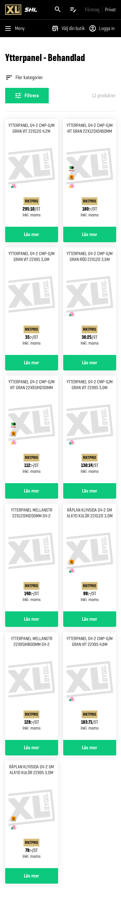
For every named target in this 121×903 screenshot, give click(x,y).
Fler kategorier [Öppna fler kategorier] (24, 77)
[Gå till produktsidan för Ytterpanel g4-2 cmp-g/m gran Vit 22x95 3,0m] (31, 301)
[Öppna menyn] (16, 28)
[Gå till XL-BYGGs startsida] (25, 10)
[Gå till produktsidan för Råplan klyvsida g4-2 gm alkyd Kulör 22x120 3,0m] (89, 557)
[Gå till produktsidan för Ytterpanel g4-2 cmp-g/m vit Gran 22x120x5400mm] (89, 173)
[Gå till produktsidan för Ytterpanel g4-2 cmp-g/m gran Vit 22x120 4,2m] (31, 173)
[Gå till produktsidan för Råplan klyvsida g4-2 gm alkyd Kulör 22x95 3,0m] (31, 814)
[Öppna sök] (58, 9)
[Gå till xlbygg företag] (92, 9)
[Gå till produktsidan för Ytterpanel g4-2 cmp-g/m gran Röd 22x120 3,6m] (89, 301)
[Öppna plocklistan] (73, 9)
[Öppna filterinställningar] (27, 95)
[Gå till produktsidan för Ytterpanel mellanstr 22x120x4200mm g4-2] (31, 557)
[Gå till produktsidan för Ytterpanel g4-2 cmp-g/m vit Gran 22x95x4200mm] (31, 429)
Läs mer (31, 234)
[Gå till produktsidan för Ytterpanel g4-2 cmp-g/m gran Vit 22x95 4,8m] (89, 686)
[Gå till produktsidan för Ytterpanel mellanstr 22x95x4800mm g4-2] (31, 686)
